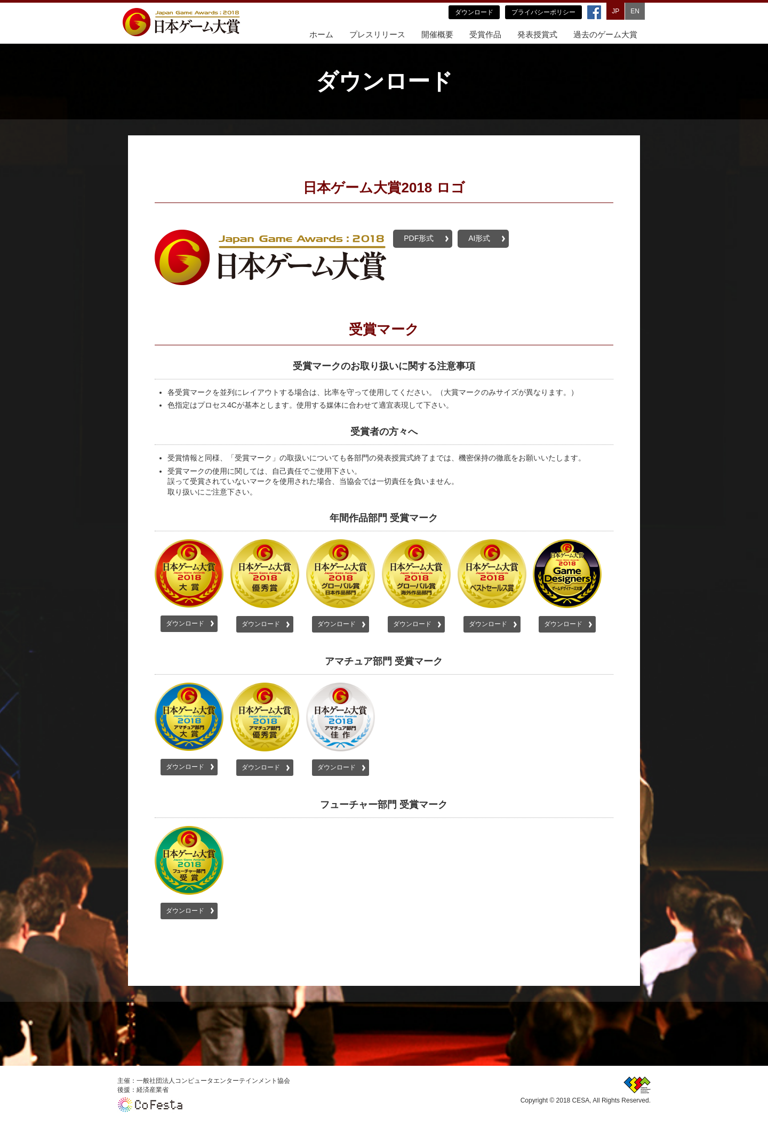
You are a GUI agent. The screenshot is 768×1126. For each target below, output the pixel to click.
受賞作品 (485, 34)
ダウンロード (474, 12)
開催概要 (437, 34)
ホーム (321, 34)
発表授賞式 (537, 34)
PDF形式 (419, 238)
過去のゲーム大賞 (605, 34)
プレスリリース (377, 34)
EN (634, 11)
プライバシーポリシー (543, 12)
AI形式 (479, 238)
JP (615, 11)
